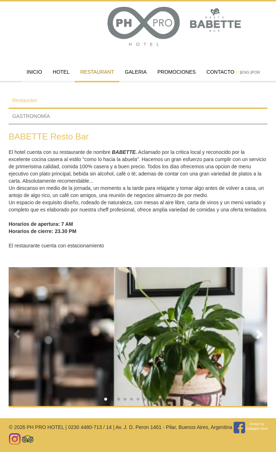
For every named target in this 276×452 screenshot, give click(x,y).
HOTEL (61, 72)
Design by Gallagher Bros (257, 426)
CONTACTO (220, 72)
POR (256, 72)
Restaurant (97, 72)
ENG (245, 72)
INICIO (34, 72)
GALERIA (136, 72)
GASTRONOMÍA (31, 116)
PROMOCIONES (176, 72)
